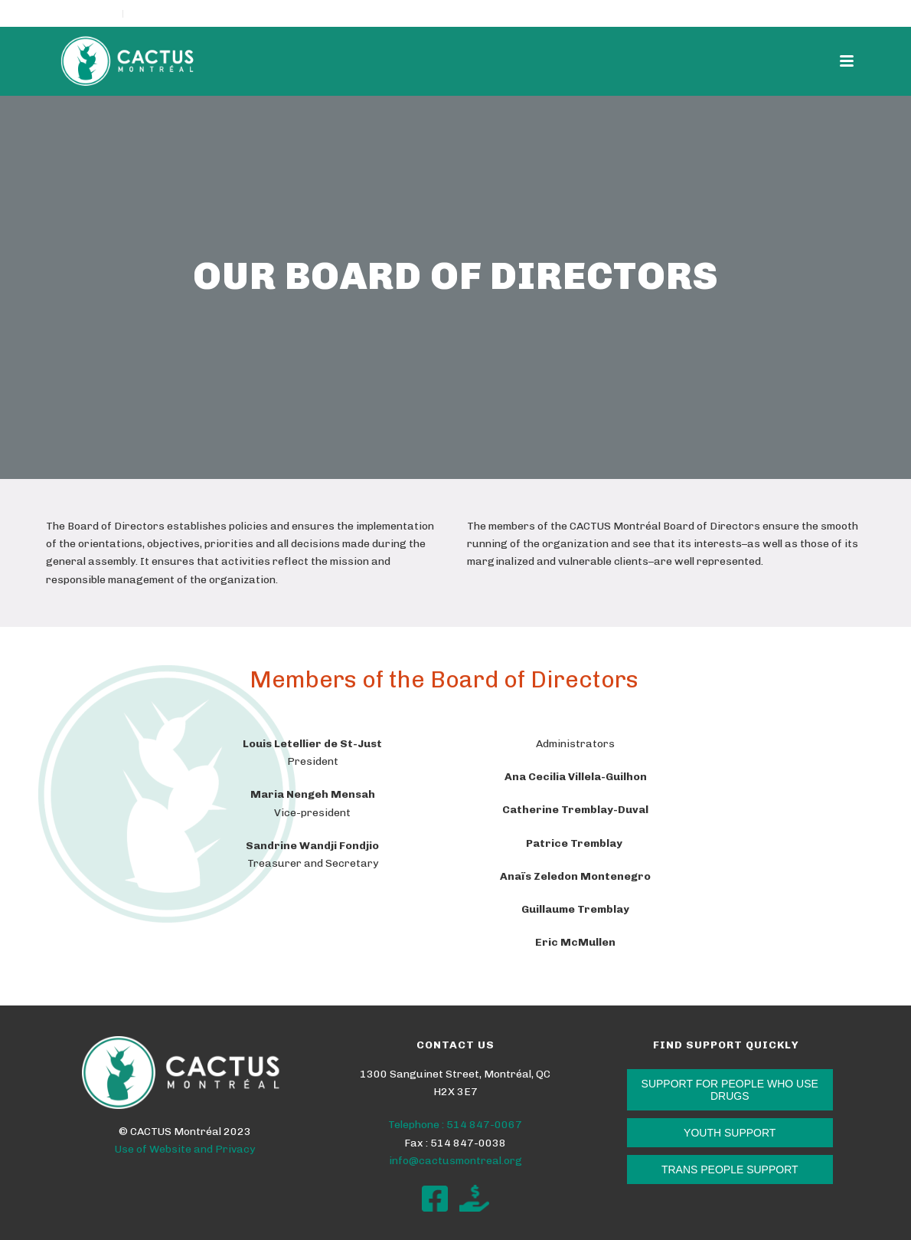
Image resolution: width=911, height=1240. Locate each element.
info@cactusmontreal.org (455, 1160)
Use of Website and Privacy (185, 1149)
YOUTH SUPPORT (729, 1133)
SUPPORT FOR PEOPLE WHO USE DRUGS (730, 1090)
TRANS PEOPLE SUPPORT (729, 1169)
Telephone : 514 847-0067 (455, 1124)
